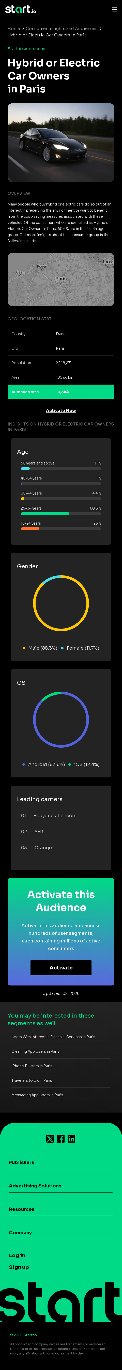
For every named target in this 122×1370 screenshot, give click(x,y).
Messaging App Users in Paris (37, 1095)
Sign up (19, 1267)
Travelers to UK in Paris (31, 1080)
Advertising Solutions (35, 1186)
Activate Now (61, 410)
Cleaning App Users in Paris (35, 1051)
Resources (21, 1209)
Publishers (21, 1162)
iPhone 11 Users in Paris (31, 1066)
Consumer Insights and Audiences (62, 28)
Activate (61, 968)
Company (20, 1233)
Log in (17, 1255)
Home (14, 28)
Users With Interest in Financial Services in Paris (53, 1037)
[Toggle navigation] (113, 9)
